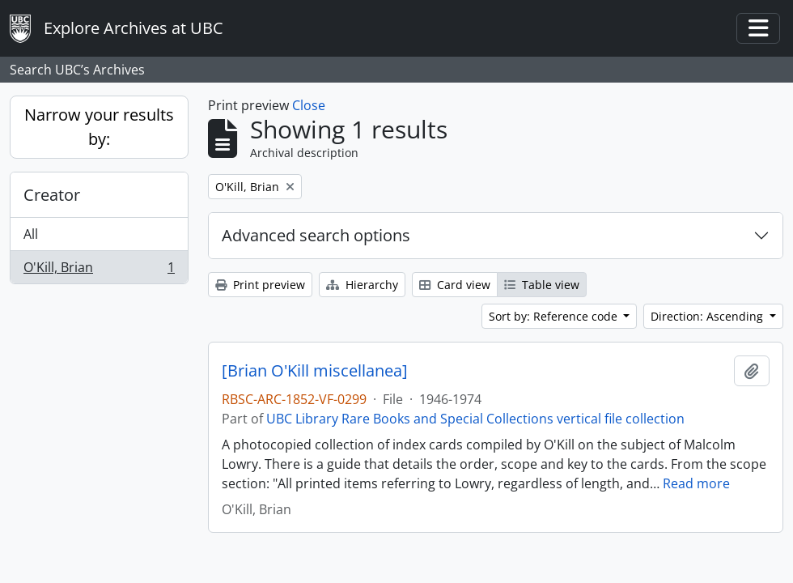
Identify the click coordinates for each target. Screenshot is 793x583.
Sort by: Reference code (555, 316)
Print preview (260, 284)
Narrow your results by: (99, 127)
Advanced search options (316, 235)
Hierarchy (362, 284)
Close (308, 105)
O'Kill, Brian (99, 270)
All (30, 234)
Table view (541, 284)
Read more (696, 483)
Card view (454, 284)
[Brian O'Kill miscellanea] (315, 371)
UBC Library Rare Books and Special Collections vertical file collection (475, 419)
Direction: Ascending (708, 316)
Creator (51, 195)
